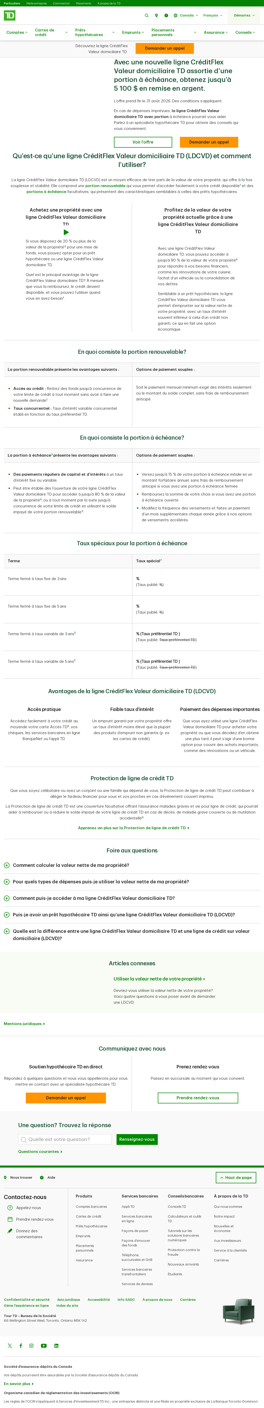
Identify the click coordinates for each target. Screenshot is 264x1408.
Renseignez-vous (137, 1127)
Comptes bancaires (91, 1193)
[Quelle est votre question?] (64, 1126)
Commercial (61, 3)
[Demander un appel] (209, 129)
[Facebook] (21, 1333)
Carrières (221, 1247)
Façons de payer (135, 1218)
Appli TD (128, 1193)
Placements (83, 3)
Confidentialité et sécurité (27, 1286)
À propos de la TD (108, 3)
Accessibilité (99, 1286)
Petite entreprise (37, 3)
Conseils (245, 32)
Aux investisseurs (227, 1227)
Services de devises (137, 1271)
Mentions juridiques (23, 1011)
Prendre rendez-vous (32, 1207)
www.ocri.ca (15, 1397)
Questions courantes (40, 1139)
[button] (146, 15)
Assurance (216, 32)
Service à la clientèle (230, 1237)
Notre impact (224, 1203)
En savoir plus (17, 1371)
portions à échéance (46, 179)
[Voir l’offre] (143, 129)
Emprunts (133, 32)
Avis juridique (68, 1286)
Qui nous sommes (228, 1193)
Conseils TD (177, 1193)
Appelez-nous (25, 1195)
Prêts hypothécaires (94, 32)
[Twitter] (10, 1333)
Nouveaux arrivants (183, 1251)
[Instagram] (31, 1333)
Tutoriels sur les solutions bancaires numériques (183, 1222)
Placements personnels (174, 32)
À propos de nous (157, 1286)
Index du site (67, 1292)
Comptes (16, 32)
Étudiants (175, 1261)
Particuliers (12, 3)
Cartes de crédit (51, 32)
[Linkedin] (56, 1333)
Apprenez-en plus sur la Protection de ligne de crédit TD (132, 815)
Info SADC (126, 1286)
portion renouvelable (105, 173)
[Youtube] (44, 1333)
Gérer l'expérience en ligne (26, 1292)
